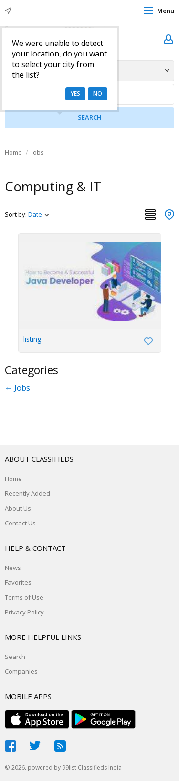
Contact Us (20, 523)
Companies (21, 671)
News (13, 567)
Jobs (38, 152)
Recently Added (27, 493)
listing (32, 339)
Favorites (18, 582)
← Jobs (17, 387)
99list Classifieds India (92, 767)
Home (13, 152)
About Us (18, 508)
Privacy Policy (24, 612)
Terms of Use (24, 597)
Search (15, 656)
